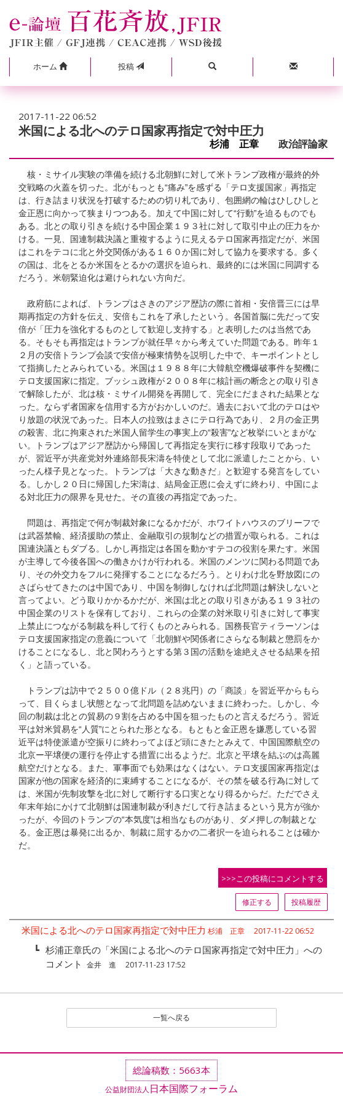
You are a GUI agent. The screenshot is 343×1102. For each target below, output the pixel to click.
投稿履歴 (306, 902)
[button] (49, 67)
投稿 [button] (131, 66)
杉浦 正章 (239, 144)
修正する (257, 902)
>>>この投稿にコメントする (272, 878)
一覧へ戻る (171, 1017)
